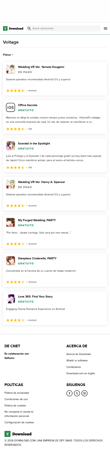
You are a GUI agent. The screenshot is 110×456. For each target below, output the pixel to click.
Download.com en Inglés (80, 373)
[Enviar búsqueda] (29, 28)
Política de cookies (15, 405)
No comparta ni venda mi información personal (19, 413)
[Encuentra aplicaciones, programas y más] (63, 28)
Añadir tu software (77, 360)
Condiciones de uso (16, 399)
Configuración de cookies (19, 422)
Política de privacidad (17, 392)
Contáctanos (73, 366)
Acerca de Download (78, 354)
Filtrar (8, 55)
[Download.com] (13, 28)
